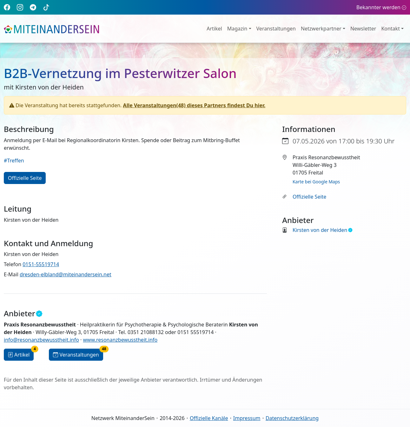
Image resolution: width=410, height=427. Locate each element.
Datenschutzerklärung (292, 418)
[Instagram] (20, 7)
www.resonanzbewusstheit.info (120, 339)
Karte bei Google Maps (316, 182)
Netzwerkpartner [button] (321, 28)
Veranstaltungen (276, 28)
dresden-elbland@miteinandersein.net (65, 274)
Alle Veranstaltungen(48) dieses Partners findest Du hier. (194, 105)
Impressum (247, 418)
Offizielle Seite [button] (25, 177)
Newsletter (363, 28)
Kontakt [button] (390, 28)
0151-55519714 (41, 264)
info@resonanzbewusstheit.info (41, 339)
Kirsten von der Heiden (323, 230)
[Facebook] (7, 7)
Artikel (214, 28)
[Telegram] (33, 7)
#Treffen (14, 160)
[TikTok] (46, 7)
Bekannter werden (381, 7)
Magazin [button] (237, 28)
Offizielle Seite (309, 196)
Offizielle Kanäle (209, 418)
